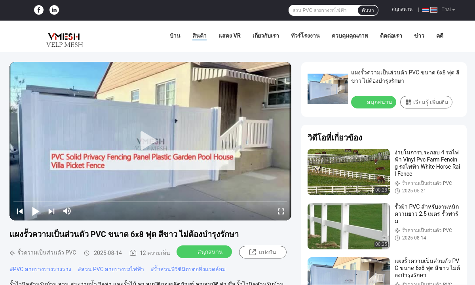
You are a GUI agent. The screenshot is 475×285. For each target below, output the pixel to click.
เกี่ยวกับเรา (266, 35)
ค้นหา (368, 10)
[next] (51, 211)
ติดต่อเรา (391, 35)
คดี (439, 35)
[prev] (20, 211)
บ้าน (175, 35)
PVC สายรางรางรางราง (42, 269)
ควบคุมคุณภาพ (350, 35)
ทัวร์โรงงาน (305, 35)
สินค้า (199, 35)
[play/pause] (36, 211)
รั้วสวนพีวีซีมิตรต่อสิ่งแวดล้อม (190, 269)
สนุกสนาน (402, 9)
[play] (150, 141)
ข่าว (419, 35)
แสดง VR (229, 35)
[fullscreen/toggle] (281, 211)
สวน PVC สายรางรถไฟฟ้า (112, 269)
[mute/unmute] (67, 211)
